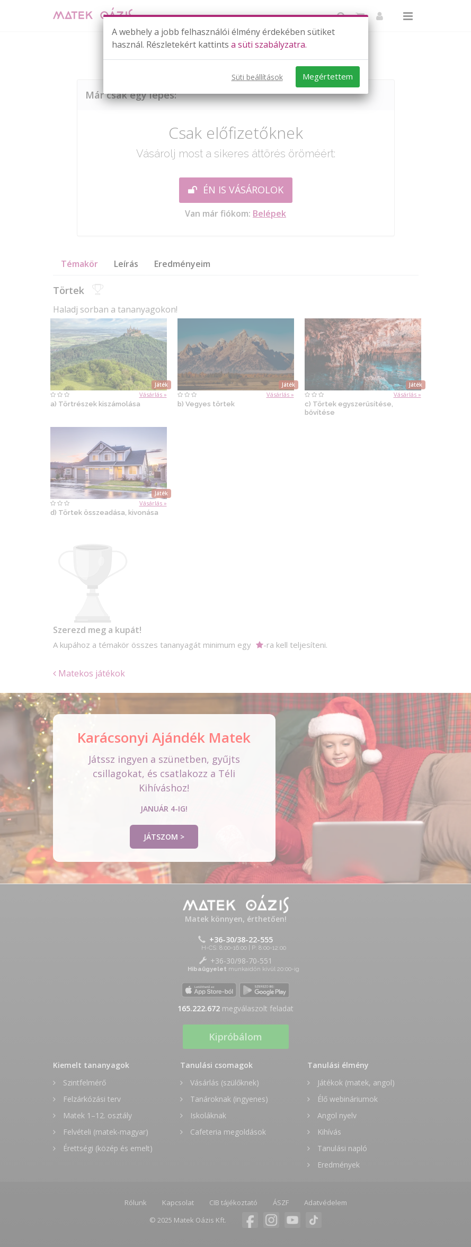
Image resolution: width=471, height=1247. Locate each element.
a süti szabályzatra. (269, 44)
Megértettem (328, 76)
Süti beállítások (257, 77)
